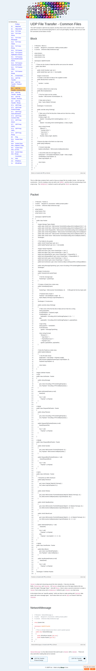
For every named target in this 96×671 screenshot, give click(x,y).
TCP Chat (16, 31)
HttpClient (16, 26)
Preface (17, 24)
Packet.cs (34, 577)
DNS (14, 158)
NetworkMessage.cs (37, 644)
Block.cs (33, 173)
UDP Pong (16, 105)
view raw (82, 173)
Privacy (87, 669)
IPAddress (16, 161)
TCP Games (16, 50)
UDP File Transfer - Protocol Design (16, 84)
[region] (58, 108)
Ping (14, 137)
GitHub (48, 173)
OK (92, 669)
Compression (17, 75)
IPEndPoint (16, 163)
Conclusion (18, 156)
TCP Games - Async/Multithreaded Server (17, 58)
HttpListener (16, 29)
